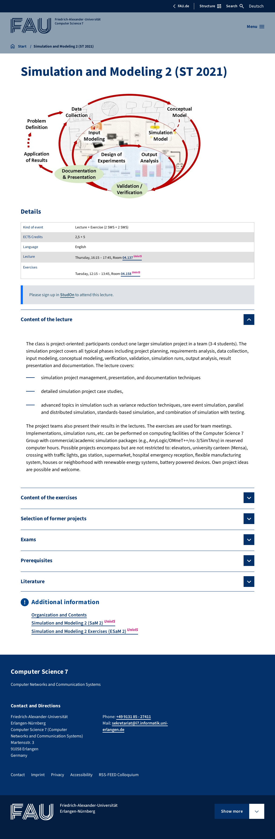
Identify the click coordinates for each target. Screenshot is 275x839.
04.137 (132, 257)
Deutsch (256, 6)
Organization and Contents (59, 615)
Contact (18, 774)
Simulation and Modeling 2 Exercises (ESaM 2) (84, 631)
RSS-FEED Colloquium (119, 774)
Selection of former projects (53, 518)
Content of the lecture (46, 319)
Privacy (57, 774)
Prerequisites (36, 560)
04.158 (130, 273)
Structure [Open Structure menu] (210, 6)
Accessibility (81, 774)
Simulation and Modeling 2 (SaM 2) (73, 623)
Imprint (38, 774)
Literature (33, 581)
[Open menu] (255, 27)
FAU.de (181, 6)
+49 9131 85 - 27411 (133, 716)
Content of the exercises (49, 497)
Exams (28, 539)
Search (235, 6)
